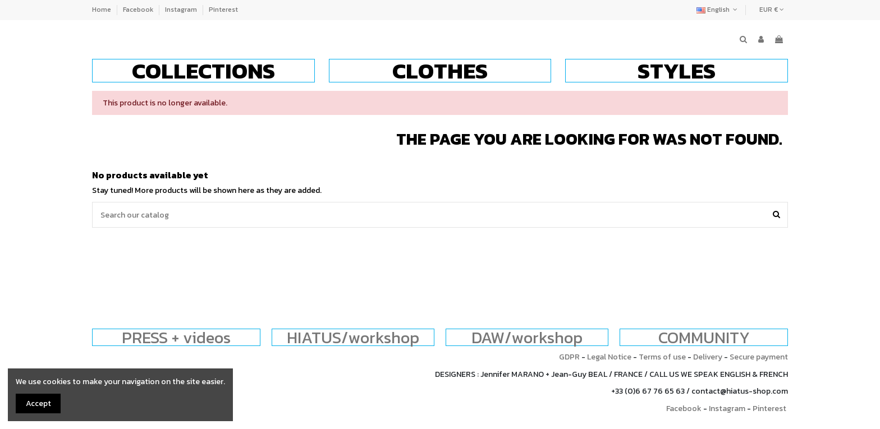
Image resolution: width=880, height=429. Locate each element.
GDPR (569, 357)
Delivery (707, 357)
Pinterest (223, 9)
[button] (203, 70)
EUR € (771, 9)
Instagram (182, 9)
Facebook (139, 9)
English (718, 9)
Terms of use (662, 357)
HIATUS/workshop (353, 337)
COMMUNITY (704, 337)
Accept (38, 403)
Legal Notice (609, 357)
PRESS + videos (176, 337)
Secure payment (759, 357)
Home (102, 9)
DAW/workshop (527, 337)
